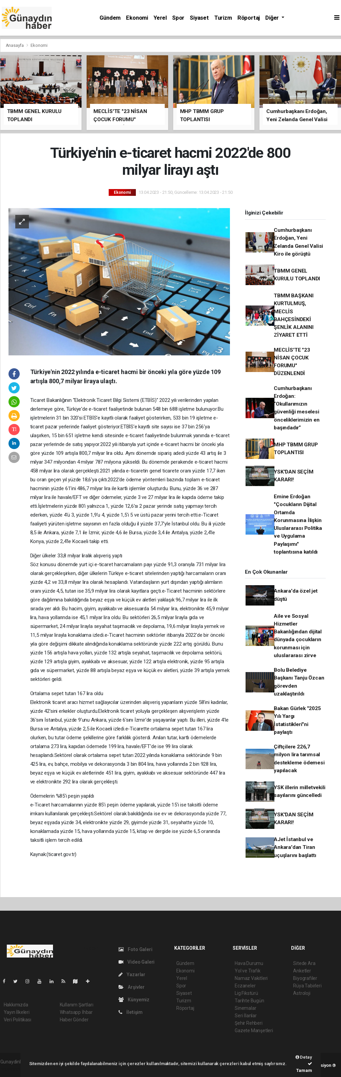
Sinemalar (245, 1008)
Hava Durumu (249, 963)
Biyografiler (305, 978)
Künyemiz (134, 999)
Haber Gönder (74, 1019)
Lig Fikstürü (246, 993)
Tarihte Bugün (249, 1000)
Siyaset (199, 18)
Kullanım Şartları (76, 1004)
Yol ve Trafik (248, 970)
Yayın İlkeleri (17, 1012)
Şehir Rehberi (249, 1023)
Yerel (160, 18)
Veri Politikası (17, 1019)
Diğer (272, 18)
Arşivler (132, 987)
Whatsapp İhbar (76, 1012)
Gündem (110, 18)
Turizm (223, 18)
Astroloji (301, 993)
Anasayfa (15, 45)
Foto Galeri (135, 949)
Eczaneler (245, 985)
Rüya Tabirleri (307, 985)
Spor (178, 18)
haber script (12, 1069)
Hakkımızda (16, 1004)
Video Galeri (137, 962)
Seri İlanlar (246, 1015)
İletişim (131, 1012)
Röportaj (248, 18)
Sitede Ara (304, 963)
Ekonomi (137, 18)
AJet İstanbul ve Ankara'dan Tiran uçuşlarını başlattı (295, 847)
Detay (303, 1057)
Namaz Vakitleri (251, 978)
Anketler (302, 970)
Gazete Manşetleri (254, 1030)
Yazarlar (132, 974)
